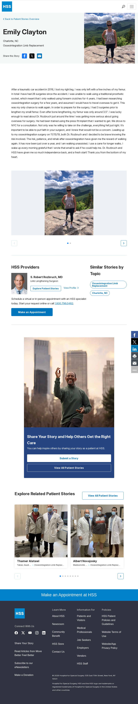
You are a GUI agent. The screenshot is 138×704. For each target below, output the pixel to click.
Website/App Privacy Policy (109, 646)
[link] (134, 334)
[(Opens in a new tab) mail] (39, 55)
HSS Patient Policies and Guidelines (108, 620)
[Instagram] (38, 632)
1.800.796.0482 (64, 303)
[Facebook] (18, 632)
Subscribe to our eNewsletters (24, 665)
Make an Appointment (32, 312)
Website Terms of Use (111, 634)
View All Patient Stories (69, 467)
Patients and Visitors (84, 618)
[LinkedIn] (45, 632)
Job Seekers (84, 640)
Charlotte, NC (100, 293)
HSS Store (58, 644)
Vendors (81, 655)
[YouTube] (31, 632)
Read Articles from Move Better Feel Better (28, 653)
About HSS (58, 616)
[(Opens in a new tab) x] (31, 55)
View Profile (71, 288)
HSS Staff (82, 663)
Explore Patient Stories (46, 288)
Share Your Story (24, 643)
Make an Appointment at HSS (69, 595)
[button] (124, 243)
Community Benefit (58, 634)
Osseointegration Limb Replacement (105, 284)
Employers (83, 647)
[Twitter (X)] (24, 632)
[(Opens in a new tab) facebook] (24, 55)
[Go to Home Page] (20, 613)
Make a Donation (24, 675)
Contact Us (58, 651)
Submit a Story (69, 458)
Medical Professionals (84, 630)
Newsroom (58, 624)
